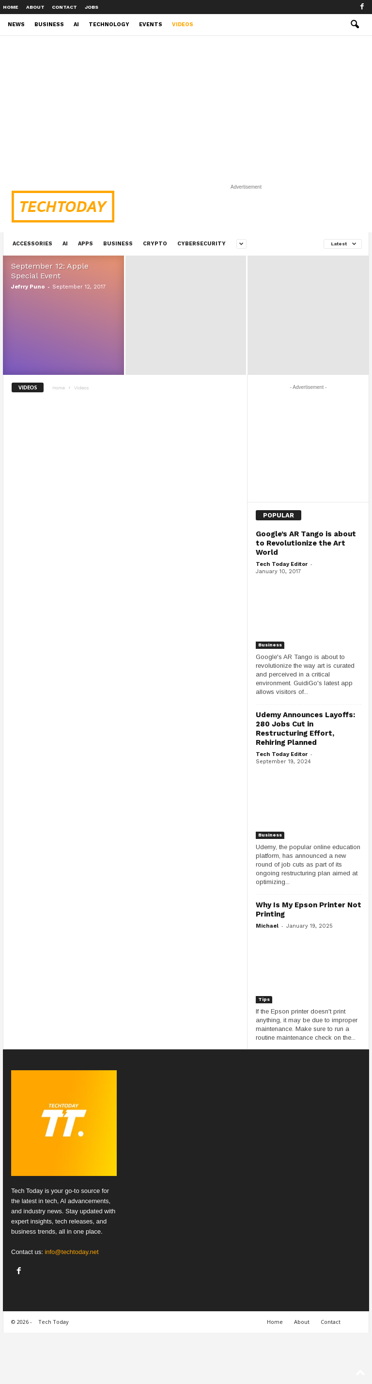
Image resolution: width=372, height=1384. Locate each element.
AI (76, 24)
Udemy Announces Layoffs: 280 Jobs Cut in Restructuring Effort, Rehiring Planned (305, 728)
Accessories (32, 244)
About (35, 7)
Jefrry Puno (28, 287)
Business (49, 24)
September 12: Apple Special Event (50, 270)
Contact (64, 7)
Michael (267, 926)
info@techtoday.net (71, 1251)
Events (150, 24)
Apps (85, 244)
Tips (264, 999)
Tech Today (53, 1321)
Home (10, 7)
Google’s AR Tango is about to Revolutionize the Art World (306, 543)
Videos (182, 24)
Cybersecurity (201, 244)
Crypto (155, 244)
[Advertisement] (186, 108)
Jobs (91, 7)
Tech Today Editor (282, 564)
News (16, 24)
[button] (354, 24)
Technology (109, 24)
